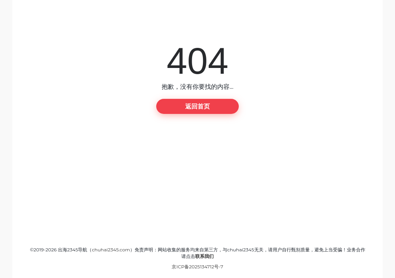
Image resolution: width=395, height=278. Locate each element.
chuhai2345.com (111, 250)
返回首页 (197, 106)
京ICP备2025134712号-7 (197, 267)
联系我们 (204, 256)
